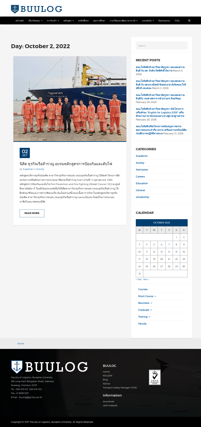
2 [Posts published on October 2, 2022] (184, 237)
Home (20, 343)
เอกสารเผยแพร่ (110, 405)
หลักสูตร (68, 20)
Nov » (146, 279)
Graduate (143, 310)
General (140, 190)
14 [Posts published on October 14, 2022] (169, 251)
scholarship (142, 197)
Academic (142, 156)
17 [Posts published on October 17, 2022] (140, 259)
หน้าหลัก (20, 20)
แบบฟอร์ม (148, 20)
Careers (140, 176)
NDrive (106, 383)
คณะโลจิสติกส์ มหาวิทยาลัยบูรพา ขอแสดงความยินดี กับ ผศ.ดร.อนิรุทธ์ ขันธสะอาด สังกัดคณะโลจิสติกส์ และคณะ (161, 85)
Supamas (28, 169)
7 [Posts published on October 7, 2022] (169, 244)
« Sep (138, 279)
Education (142, 183)
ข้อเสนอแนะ (164, 20)
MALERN (107, 375)
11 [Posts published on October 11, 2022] (147, 251)
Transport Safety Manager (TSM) (120, 387)
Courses (142, 289)
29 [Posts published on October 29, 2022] (176, 266)
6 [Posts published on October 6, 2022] (161, 244)
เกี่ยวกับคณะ (35, 20)
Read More (31, 213)
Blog (105, 379)
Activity (40, 169)
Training (143, 316)
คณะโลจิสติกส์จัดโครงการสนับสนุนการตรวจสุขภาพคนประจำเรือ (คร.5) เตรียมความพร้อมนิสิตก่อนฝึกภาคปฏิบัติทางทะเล (161, 130)
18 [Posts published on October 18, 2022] (147, 259)
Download (108, 401)
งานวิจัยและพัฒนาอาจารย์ (124, 20)
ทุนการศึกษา (99, 20)
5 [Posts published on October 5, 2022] (154, 244)
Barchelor (143, 303)
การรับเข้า (53, 20)
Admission (142, 169)
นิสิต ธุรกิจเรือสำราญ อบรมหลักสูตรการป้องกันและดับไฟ (66, 164)
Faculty (142, 323)
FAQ (177, 20)
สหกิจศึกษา (83, 20)
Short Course (145, 296)
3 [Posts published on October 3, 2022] (139, 244)
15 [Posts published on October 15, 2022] (176, 251)
